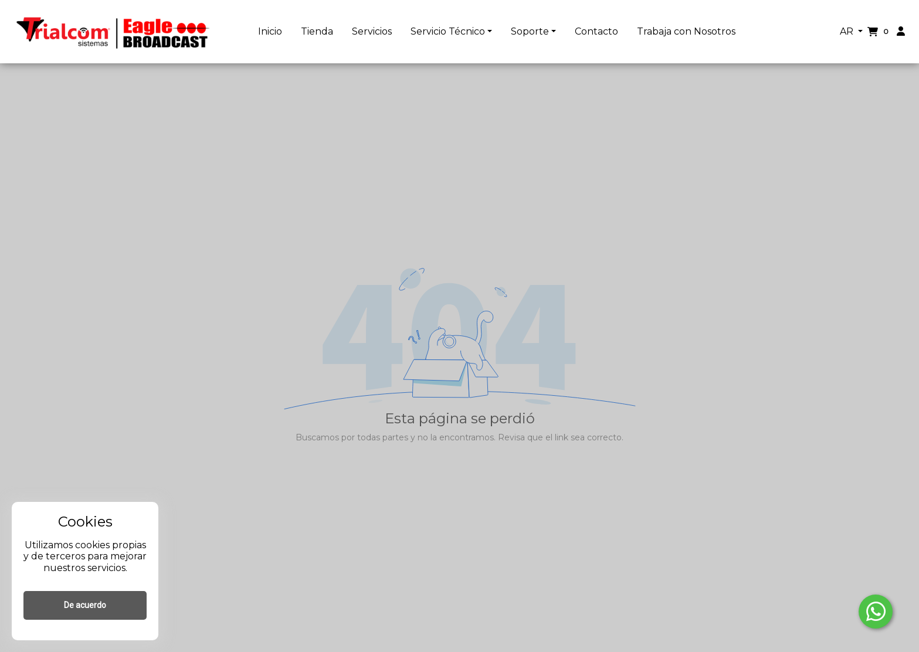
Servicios (372, 31)
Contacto (596, 31)
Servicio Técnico (448, 31)
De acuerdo (85, 605)
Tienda (317, 31)
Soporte (530, 31)
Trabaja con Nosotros (686, 31)
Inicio (270, 31)
